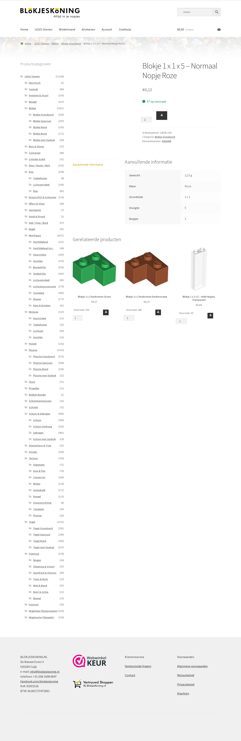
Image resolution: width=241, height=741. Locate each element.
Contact (130, 675)
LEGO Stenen (41, 43)
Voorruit (34, 604)
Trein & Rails (40, 579)
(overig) (33, 89)
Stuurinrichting (42, 502)
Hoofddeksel (40, 242)
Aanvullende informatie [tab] (88, 164)
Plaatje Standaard (44, 356)
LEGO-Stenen (43, 29)
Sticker (33, 452)
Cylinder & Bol (37, 159)
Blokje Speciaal (42, 121)
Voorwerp (38, 293)
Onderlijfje (39, 273)
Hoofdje (38, 261)
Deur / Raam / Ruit (39, 165)
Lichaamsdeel (41, 184)
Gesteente (35, 210)
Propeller (34, 388)
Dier (31, 172)
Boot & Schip (40, 592)
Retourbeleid (185, 675)
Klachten (183, 693)
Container (34, 153)
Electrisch (34, 83)
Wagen (37, 560)
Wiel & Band (40, 585)
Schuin (37, 420)
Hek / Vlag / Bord (38, 223)
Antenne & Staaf (38, 95)
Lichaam (38, 331)
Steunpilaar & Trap (40, 445)
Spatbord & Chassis (44, 572)
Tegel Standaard (43, 528)
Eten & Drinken (41, 305)
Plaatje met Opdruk (44, 375)
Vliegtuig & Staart (44, 566)
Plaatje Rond (40, 369)
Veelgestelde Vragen (138, 666)
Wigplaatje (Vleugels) (41, 617)
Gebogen (38, 432)
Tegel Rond (39, 541)
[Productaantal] (146, 120)
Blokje (55, 43)
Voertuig (34, 553)
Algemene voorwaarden (192, 666)
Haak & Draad (37, 216)
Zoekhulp (125, 29)
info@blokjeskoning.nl (44, 671)
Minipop (33, 312)
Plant (32, 382)
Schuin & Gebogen (39, 413)
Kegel (32, 229)
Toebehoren (40, 178)
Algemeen (39, 464)
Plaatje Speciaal (42, 363)
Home (24, 29)
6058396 (166, 141)
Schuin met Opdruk (44, 439)
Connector (39, 477)
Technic (33, 458)
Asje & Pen (39, 471)
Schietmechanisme (40, 401)
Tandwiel (38, 509)
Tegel (32, 522)
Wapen (37, 299)
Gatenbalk (39, 490)
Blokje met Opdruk (44, 140)
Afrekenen (88, 29)
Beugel (33, 102)
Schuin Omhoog (42, 426)
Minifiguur (35, 235)
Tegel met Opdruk (43, 547)
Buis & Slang (36, 146)
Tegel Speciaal (41, 534)
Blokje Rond (40, 127)
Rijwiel (37, 598)
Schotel (33, 407)
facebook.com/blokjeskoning (39, 681)
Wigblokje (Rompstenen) (43, 611)
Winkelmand (67, 29)
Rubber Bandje (37, 394)
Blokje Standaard (71, 43)
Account (107, 29)
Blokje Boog (40, 133)
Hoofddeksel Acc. (43, 248)
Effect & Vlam (37, 203)
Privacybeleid (185, 684)
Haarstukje (39, 254)
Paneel (33, 343)
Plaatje (33, 350)
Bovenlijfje (39, 267)
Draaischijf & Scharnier (42, 197)
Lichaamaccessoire (44, 286)
